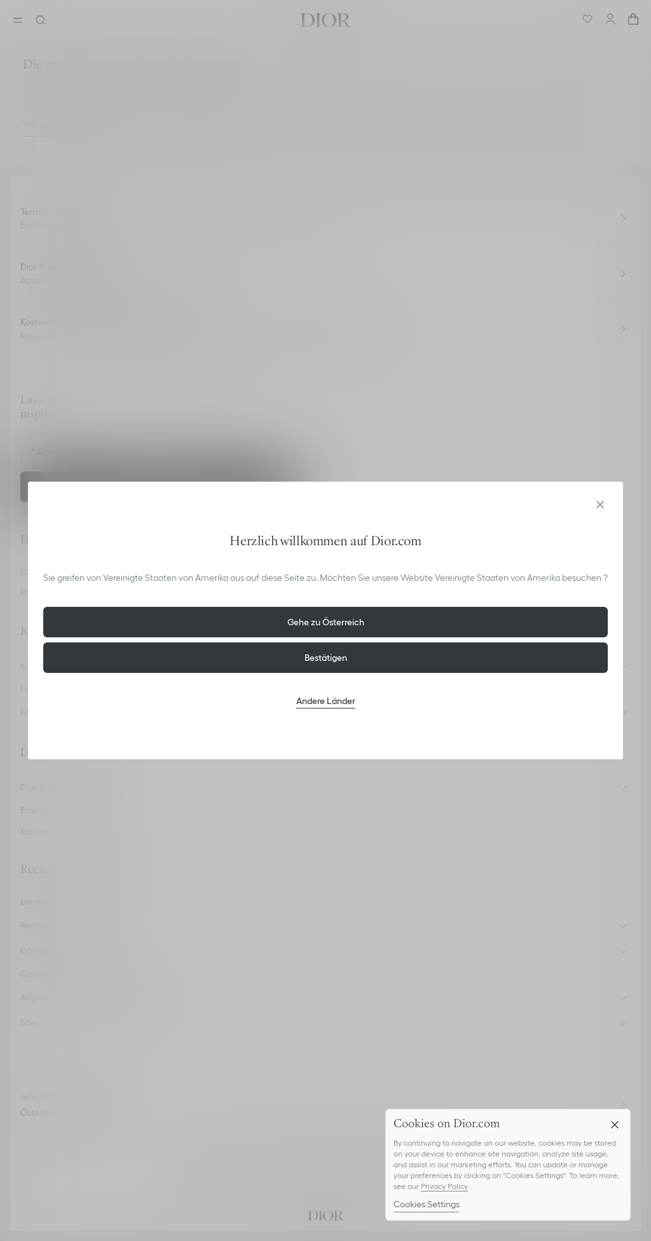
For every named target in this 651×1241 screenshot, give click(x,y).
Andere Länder (325, 701)
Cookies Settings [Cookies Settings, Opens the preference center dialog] (427, 1204)
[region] (508, 1165)
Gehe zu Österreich (325, 622)
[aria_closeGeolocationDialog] (600, 504)
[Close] (614, 1124)
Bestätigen (326, 658)
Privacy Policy (444, 1186)
